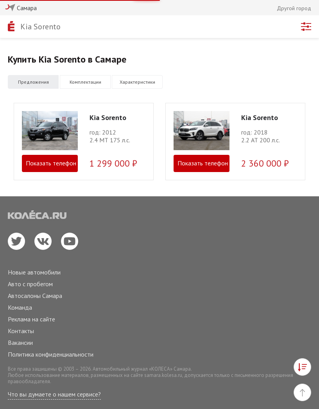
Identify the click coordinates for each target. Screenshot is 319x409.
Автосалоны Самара (35, 296)
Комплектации (85, 82)
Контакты (21, 331)
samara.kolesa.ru (163, 375)
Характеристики (137, 82)
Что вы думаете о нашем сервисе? (54, 394)
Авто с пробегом (30, 284)
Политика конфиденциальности (50, 354)
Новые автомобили (34, 272)
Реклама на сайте (31, 319)
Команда (20, 307)
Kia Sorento (40, 27)
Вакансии (20, 342)
